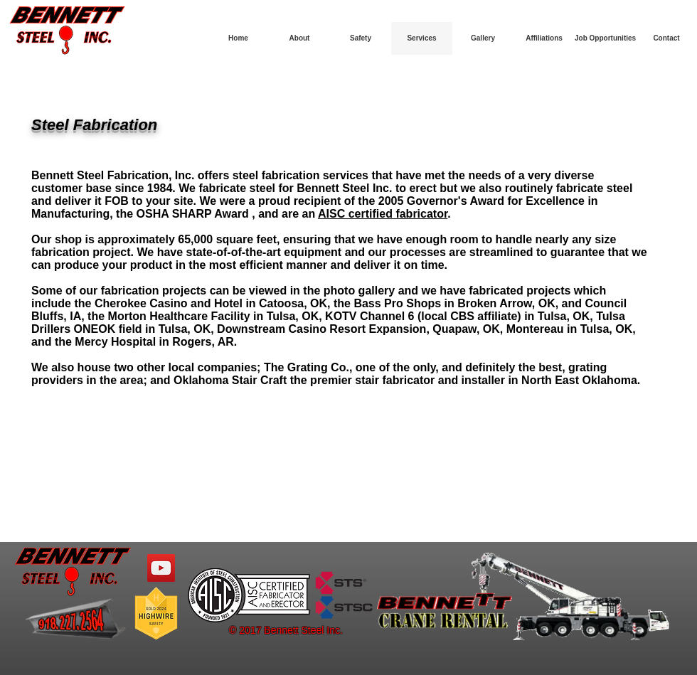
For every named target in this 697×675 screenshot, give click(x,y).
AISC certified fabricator (382, 214)
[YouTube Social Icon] (161, 568)
